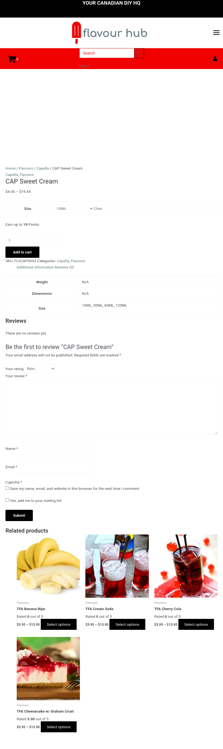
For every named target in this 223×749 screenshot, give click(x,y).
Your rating (14, 373)
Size (27, 212)
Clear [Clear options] (98, 212)
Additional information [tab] (35, 271)
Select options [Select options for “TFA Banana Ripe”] (60, 628)
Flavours (26, 172)
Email (11, 471)
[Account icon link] (215, 62)
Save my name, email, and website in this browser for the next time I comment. (75, 492)
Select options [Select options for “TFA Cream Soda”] (129, 628)
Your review (16, 380)
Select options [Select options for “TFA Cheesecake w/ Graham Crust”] (60, 731)
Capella (42, 172)
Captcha (13, 486)
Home (10, 172)
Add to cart (22, 256)
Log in (84, 70)
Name (11, 453)
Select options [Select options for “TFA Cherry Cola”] (198, 628)
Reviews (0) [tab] (64, 271)
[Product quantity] (32, 244)
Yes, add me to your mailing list (33, 504)
